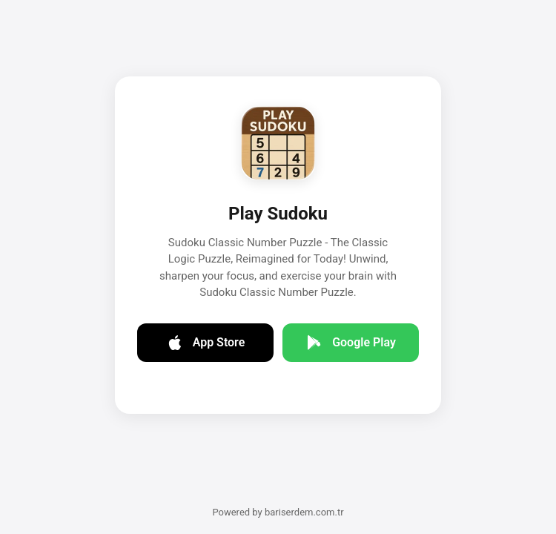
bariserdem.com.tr (304, 512)
